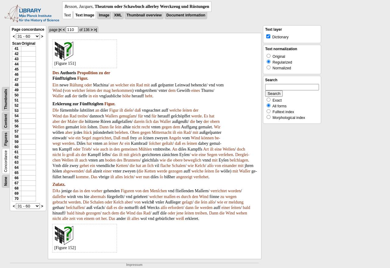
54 (17, 116)
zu (101, 73)
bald (246, 207)
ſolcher (155, 143)
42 (17, 54)
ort (97, 218)
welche (175, 110)
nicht (136, 127)
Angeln (174, 138)
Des (55, 73)
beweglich (192, 160)
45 (17, 69)
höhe (126, 96)
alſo (210, 165)
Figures (6, 139)
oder (88, 85)
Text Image (84, 15)
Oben (134, 132)
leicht (128, 177)
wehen (241, 213)
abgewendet (73, 171)
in (90, 96)
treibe (82, 116)
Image (104, 15)
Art (206, 149)
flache (165, 165)
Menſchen (158, 191)
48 (17, 85)
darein (139, 121)
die (81, 121)
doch (241, 149)
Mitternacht (162, 132)
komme (82, 177)
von (67, 90)
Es (206, 116)
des (119, 160)
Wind (57, 90)
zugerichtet (101, 138)
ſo (64, 154)
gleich (135, 154)
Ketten (121, 165)
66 (17, 178)
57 (17, 131)
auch (104, 149)
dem (172, 90)
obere (178, 160)
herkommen (122, 90)
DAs (56, 191)
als (77, 154)
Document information (185, 15)
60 (17, 147)
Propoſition (87, 73)
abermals (98, 196)
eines (195, 90)
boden (110, 160)
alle (65, 218)
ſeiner (113, 143)
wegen (231, 196)
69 (17, 193)
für (140, 116)
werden (68, 143)
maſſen (170, 196)
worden (234, 191)
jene (179, 213)
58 (17, 136)
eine (218, 149)
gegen (166, 127)
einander (229, 165)
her (103, 218)
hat (211, 116)
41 (17, 49)
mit (147, 85)
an (112, 85)
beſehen (121, 132)
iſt (121, 110)
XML (118, 15)
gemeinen (129, 149)
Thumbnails (6, 99)
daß (138, 110)
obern (215, 121)
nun (146, 177)
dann (189, 207)
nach (106, 213)
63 (17, 162)
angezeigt (184, 177)
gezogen (175, 171)
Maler (72, 121)
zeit (72, 218)
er (226, 202)
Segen (212, 154)
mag (107, 90)
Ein (55, 85)
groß (70, 154)
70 (17, 199)
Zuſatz (58, 184)
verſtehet (200, 177)
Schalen (178, 165)
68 (17, 188)
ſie (112, 127)
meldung (236, 202)
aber (56, 121)
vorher (96, 191)
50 (17, 95)
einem (89, 218)
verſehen (225, 154)
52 (17, 105)
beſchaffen (75, 207)
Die (86, 202)
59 (17, 142)
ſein (83, 127)
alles (119, 177)
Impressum (134, 264)
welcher (122, 85)
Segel (86, 138)
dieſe (128, 110)
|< (60, 30)
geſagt (187, 202)
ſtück (87, 132)
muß (125, 138)
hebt (148, 96)
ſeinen (192, 143)
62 (17, 157)
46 (17, 74)
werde (196, 116)
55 (17, 121)
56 (17, 126)
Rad (139, 85)
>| (95, 30)
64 (17, 167)
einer (107, 171)
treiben (201, 213)
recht (145, 127)
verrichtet (219, 191)
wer (139, 177)
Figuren (127, 191)
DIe (55, 110)
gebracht (59, 202)
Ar (121, 143)
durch (186, 196)
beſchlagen (239, 160)
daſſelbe (59, 196)
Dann (103, 127)
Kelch (200, 165)
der (107, 73)
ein (132, 85)
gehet (84, 165)
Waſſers (111, 116)
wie (71, 138)
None (6, 181)
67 (17, 183)
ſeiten (91, 90)
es (184, 143)
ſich (149, 121)
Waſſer (58, 96)
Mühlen (145, 149)
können (207, 138)
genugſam (127, 116)
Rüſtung (76, 85)
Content (6, 121)
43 (17, 59)
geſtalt (167, 143)
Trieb (86, 149)
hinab (80, 213)
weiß (180, 218)
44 (17, 64)
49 (17, 90)
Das (94, 177)
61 (17, 152)
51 (17, 100)
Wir (217, 127)
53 (17, 111)
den (117, 149)
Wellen (58, 127)
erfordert (175, 207)
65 (17, 173)
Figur (82, 78)
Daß (116, 138)
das (66, 116)
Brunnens (131, 160)
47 (17, 80)
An (174, 149)
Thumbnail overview (143, 15)
